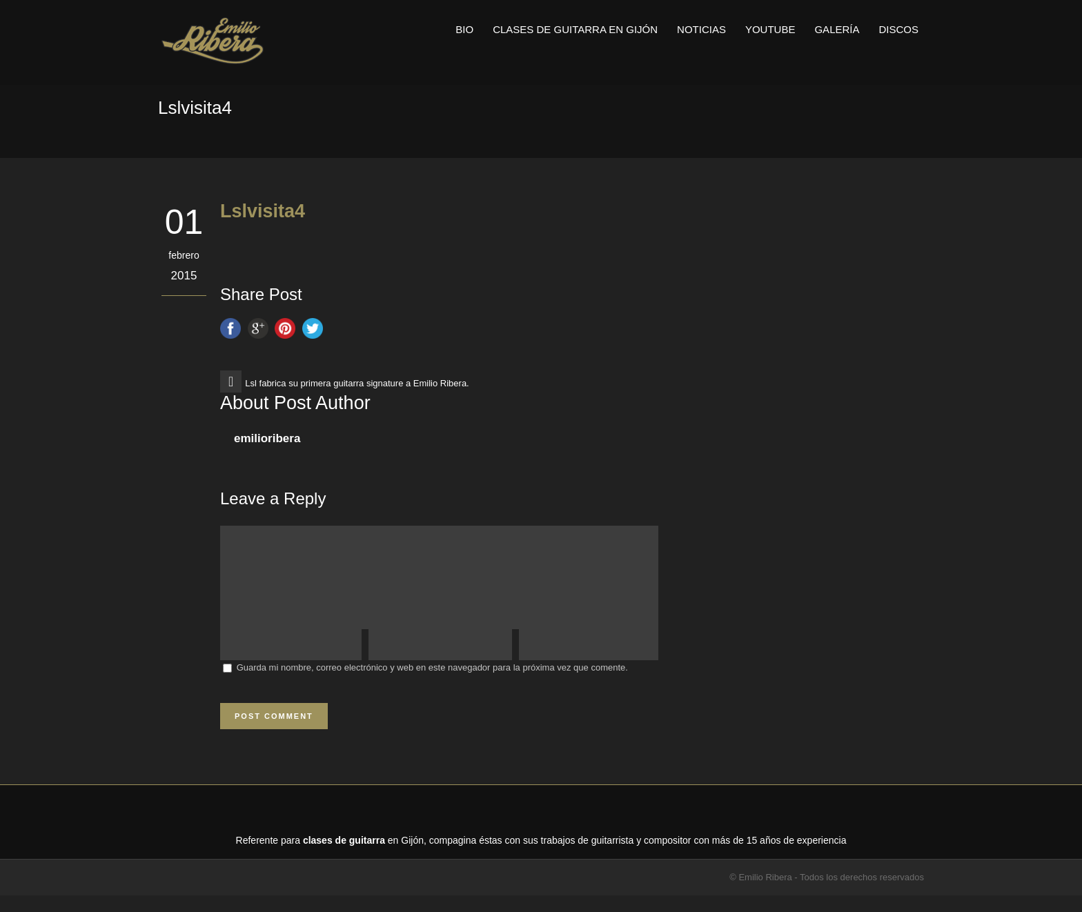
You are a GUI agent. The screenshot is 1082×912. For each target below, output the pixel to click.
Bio (464, 29)
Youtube (770, 29)
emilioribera (267, 438)
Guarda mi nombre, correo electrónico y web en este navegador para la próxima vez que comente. (432, 684)
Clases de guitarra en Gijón (575, 29)
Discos (898, 29)
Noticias (701, 29)
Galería (836, 29)
